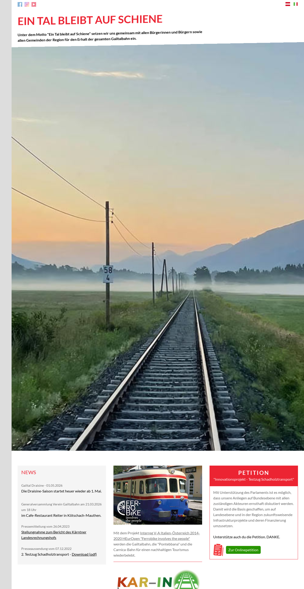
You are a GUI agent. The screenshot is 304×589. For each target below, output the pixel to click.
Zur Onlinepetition (243, 550)
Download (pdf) (84, 554)
